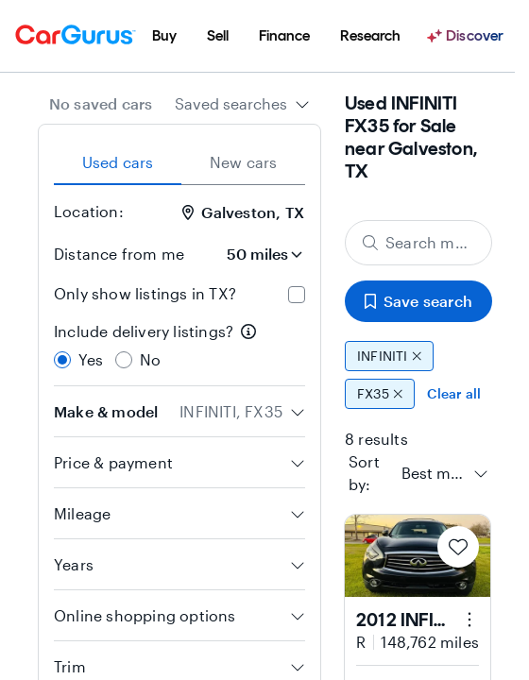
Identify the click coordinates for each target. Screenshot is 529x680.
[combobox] (242, 104)
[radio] (62, 359)
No (150, 359)
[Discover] (468, 36)
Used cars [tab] (118, 162)
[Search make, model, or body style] (418, 242)
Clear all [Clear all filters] (454, 393)
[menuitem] (164, 36)
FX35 (379, 393)
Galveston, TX (243, 212)
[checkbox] (296, 294)
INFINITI (389, 356)
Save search (418, 301)
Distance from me (119, 254)
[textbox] (433, 473)
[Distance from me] (252, 254)
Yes (91, 359)
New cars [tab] (244, 162)
